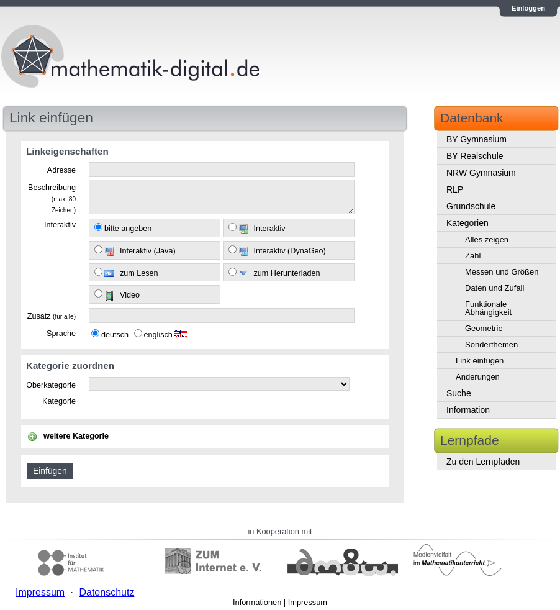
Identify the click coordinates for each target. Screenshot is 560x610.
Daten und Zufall (494, 288)
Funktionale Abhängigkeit (488, 308)
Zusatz (51, 316)
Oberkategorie (51, 385)
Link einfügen (480, 360)
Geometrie (484, 328)
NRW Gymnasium (481, 173)
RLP (454, 189)
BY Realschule (475, 156)
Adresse (61, 170)
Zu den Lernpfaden (483, 462)
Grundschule (470, 206)
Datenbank (472, 118)
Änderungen (478, 376)
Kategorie (59, 401)
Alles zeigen (486, 239)
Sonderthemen (491, 344)
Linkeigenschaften (67, 151)
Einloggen (528, 8)
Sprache (61, 333)
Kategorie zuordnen (70, 365)
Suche (458, 393)
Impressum (307, 602)
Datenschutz (106, 592)
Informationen (257, 602)
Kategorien (467, 223)
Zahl (473, 255)
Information (468, 410)
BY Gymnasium (476, 139)
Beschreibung (52, 198)
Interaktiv (60, 225)
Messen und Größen (502, 271)
